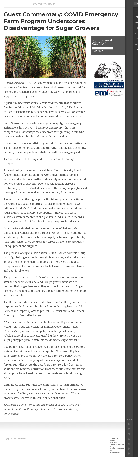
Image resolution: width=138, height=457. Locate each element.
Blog (112, 446)
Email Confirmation (118, 448)
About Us (114, 439)
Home (112, 441)
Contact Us (115, 452)
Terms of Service (117, 444)
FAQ (112, 450)
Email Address (98, 44)
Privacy (113, 443)
